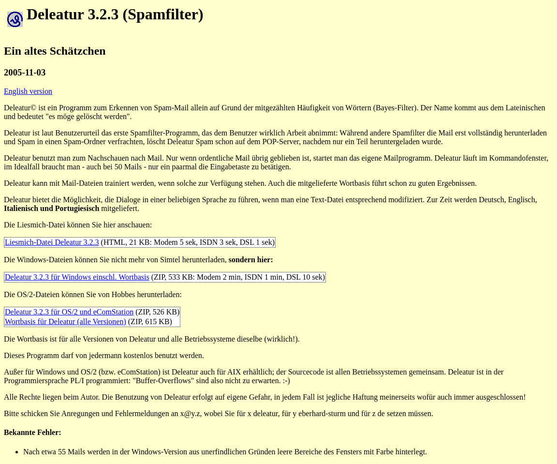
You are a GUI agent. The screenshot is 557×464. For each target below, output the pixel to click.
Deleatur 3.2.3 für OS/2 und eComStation (69, 312)
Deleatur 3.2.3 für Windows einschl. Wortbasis (77, 277)
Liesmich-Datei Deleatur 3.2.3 (52, 242)
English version (28, 91)
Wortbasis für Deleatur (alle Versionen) (65, 321)
